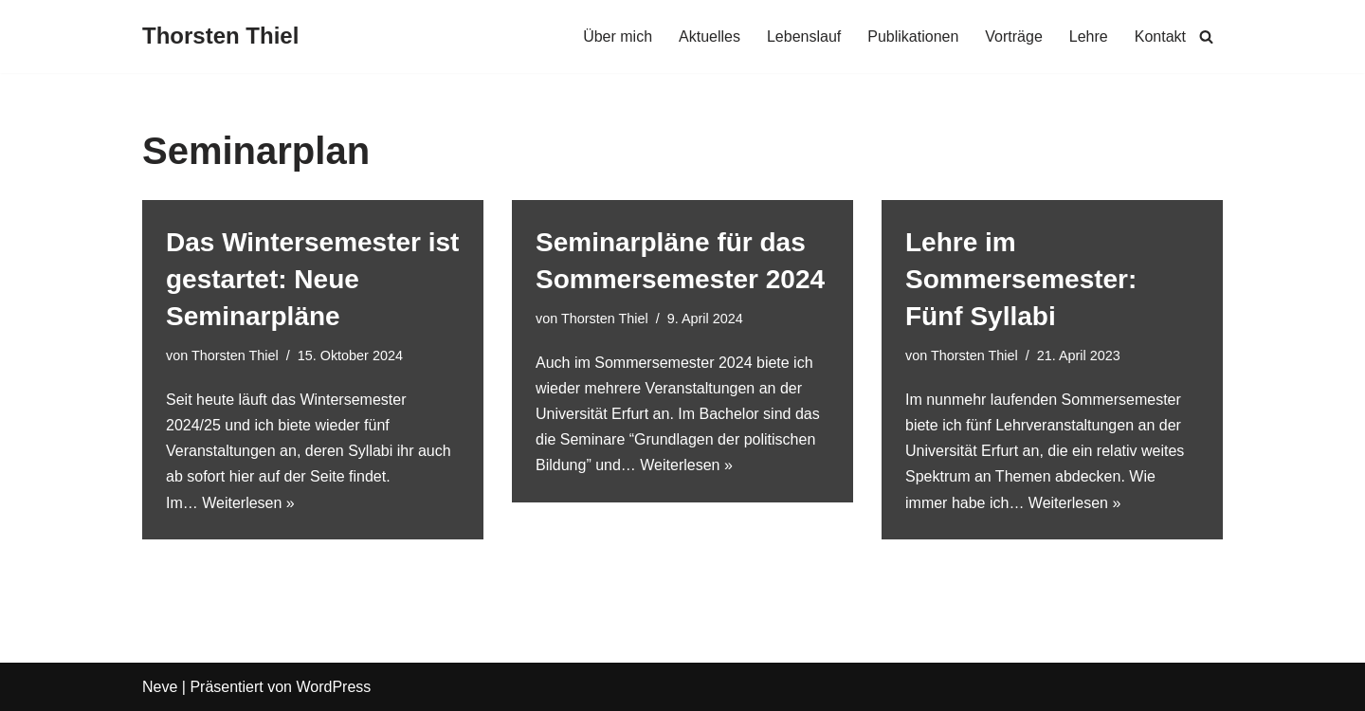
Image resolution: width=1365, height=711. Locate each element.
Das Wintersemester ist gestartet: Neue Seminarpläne (312, 279)
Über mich (617, 36)
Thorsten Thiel (235, 355)
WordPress (333, 687)
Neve (159, 687)
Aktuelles (709, 36)
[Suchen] (1206, 36)
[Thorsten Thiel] (220, 36)
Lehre (1088, 36)
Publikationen (912, 36)
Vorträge (1013, 36)
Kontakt (1160, 36)
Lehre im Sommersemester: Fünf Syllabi (1021, 279)
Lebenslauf (804, 36)
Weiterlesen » (248, 503)
